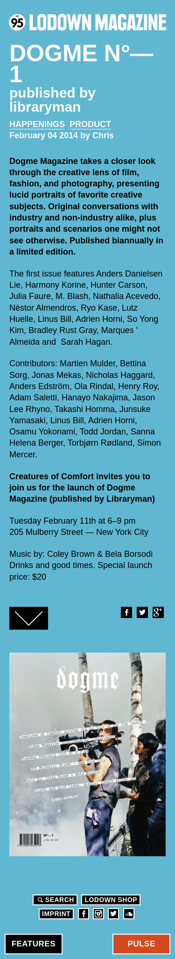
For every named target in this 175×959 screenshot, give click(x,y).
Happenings (37, 124)
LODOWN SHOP (110, 899)
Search (54, 899)
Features (34, 943)
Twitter (142, 612)
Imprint (56, 913)
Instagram (98, 913)
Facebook (126, 612)
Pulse (141, 943)
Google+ (158, 612)
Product (90, 124)
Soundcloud (128, 913)
